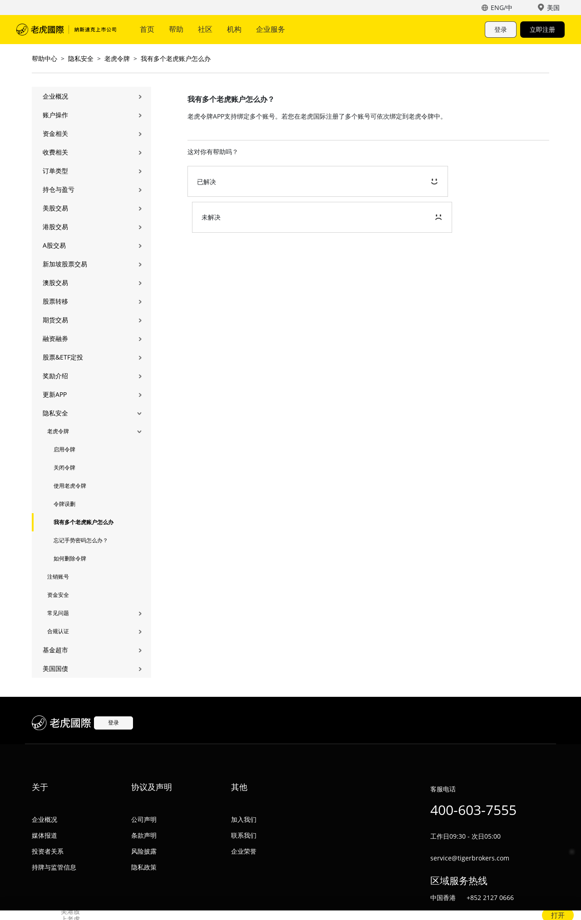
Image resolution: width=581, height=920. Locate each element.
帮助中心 (44, 58)
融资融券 (55, 338)
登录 (500, 29)
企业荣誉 (243, 851)
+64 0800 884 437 (493, 913)
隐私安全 (81, 58)
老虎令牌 (117, 58)
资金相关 (55, 133)
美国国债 (55, 668)
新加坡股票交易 (65, 264)
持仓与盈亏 (58, 189)
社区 (205, 29)
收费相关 (55, 152)
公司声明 (144, 819)
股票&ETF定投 (63, 357)
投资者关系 (48, 851)
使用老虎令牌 (70, 486)
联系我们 (243, 835)
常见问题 (58, 613)
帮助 (176, 29)
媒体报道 (44, 835)
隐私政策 (144, 867)
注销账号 (58, 576)
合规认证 (58, 631)
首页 (147, 29)
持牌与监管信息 (54, 867)
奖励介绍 (55, 375)
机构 (234, 29)
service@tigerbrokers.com (469, 858)
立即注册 (542, 29)
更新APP (55, 394)
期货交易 (55, 319)
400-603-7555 (473, 809)
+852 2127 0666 (490, 897)
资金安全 (58, 595)
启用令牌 (64, 449)
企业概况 (55, 96)
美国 (553, 7)
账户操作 (55, 114)
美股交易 (55, 208)
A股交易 (54, 245)
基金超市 (55, 649)
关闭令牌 (64, 467)
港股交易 (55, 226)
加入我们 (243, 819)
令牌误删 (64, 504)
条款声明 (144, 835)
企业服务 (270, 29)
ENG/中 (501, 7)
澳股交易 (55, 282)
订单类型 (55, 170)
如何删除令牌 (70, 558)
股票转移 (55, 301)
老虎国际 (66, 29)
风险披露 (144, 851)
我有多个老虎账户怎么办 (176, 58)
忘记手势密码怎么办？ (81, 540)
